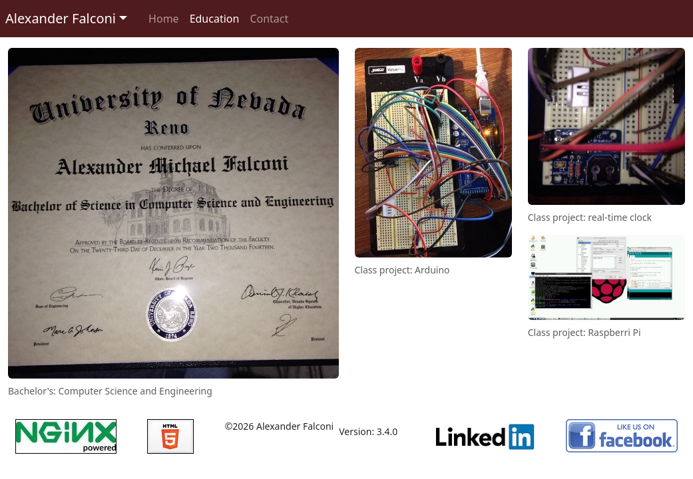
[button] (66, 18)
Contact (269, 18)
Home (163, 18)
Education (215, 18)
